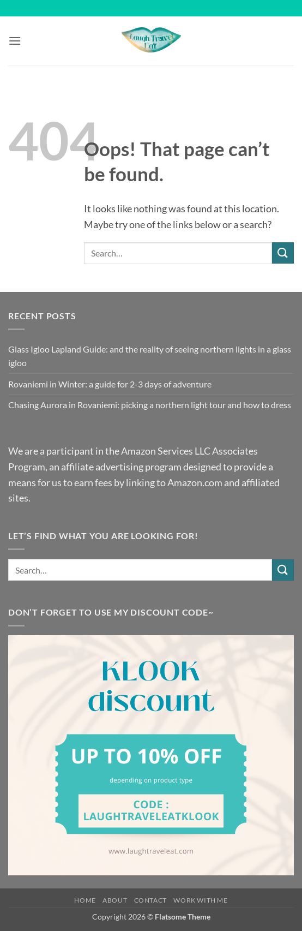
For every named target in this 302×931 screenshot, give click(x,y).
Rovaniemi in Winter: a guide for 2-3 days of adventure (110, 384)
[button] (14, 40)
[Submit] (283, 253)
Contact (150, 900)
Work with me (200, 900)
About (114, 900)
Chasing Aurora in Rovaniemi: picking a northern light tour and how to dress (149, 404)
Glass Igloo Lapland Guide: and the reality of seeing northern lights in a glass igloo (149, 356)
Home (84, 900)
